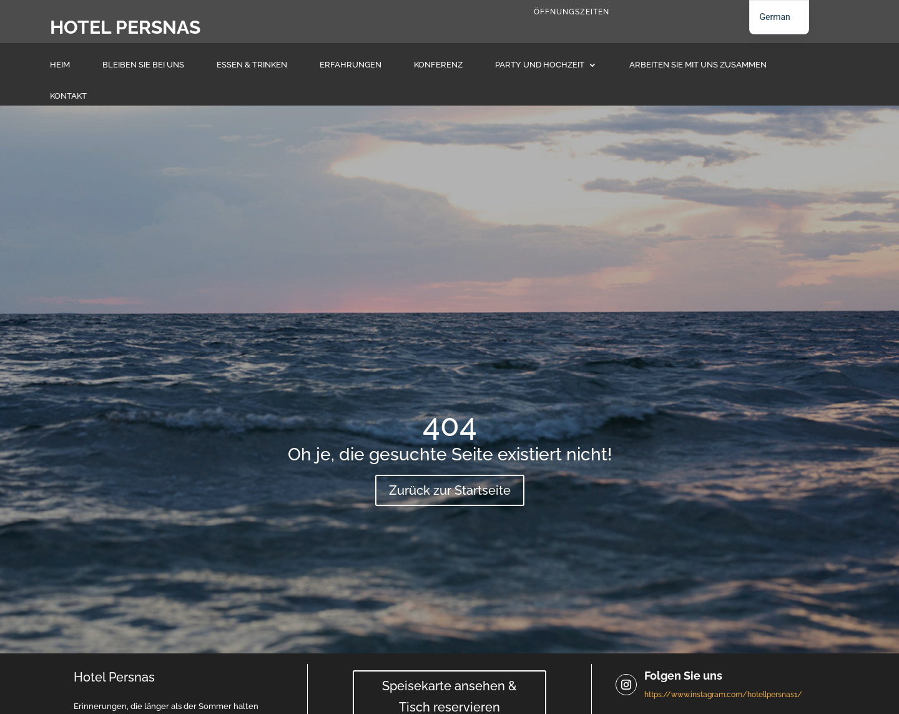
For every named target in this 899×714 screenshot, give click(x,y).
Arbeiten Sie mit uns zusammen (698, 65)
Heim (60, 65)
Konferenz (438, 65)
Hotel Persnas (125, 27)
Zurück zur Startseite (450, 490)
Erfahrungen (350, 65)
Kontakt (68, 96)
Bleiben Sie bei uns (143, 65)
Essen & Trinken (252, 65)
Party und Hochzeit (539, 65)
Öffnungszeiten (571, 11)
